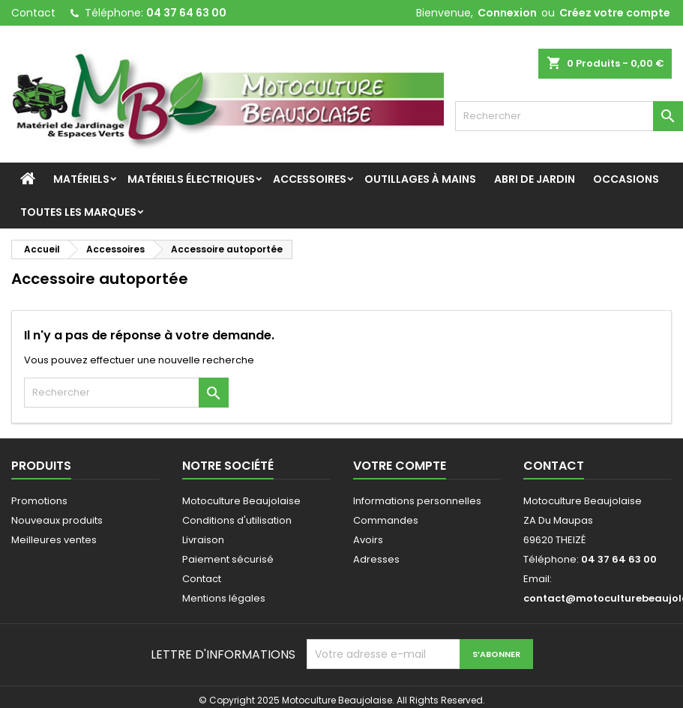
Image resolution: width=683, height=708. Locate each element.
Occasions (626, 179)
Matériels (81, 179)
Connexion (507, 12)
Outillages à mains (420, 179)
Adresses (376, 559)
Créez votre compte (614, 12)
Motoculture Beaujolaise (241, 501)
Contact (33, 12)
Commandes (385, 520)
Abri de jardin (534, 179)
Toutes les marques (78, 212)
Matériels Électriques (191, 179)
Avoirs (368, 540)
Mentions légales (223, 598)
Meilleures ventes (54, 540)
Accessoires (309, 179)
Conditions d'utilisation (237, 520)
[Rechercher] (569, 116)
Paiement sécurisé (228, 559)
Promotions (39, 501)
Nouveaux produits (57, 520)
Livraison (203, 540)
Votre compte (399, 465)
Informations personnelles (417, 501)
